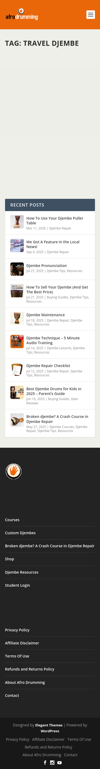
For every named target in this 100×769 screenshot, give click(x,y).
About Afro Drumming (25, 682)
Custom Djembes (20, 532)
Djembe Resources (21, 572)
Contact (12, 695)
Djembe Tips (56, 271)
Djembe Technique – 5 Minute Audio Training (53, 340)
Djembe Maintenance (45, 314)
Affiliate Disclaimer (22, 642)
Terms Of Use (17, 656)
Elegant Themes (48, 725)
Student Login (17, 585)
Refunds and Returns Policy (29, 669)
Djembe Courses (62, 427)
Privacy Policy (17, 629)
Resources (74, 271)
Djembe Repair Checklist (48, 365)
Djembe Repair (60, 228)
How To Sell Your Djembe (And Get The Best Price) (57, 289)
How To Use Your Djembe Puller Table (54, 220)
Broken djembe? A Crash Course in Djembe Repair (57, 419)
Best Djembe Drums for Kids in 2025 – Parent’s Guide (53, 391)
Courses (12, 519)
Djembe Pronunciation (46, 265)
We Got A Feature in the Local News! (52, 244)
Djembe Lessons (59, 348)
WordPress (50, 731)
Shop (9, 558)
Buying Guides (57, 297)
